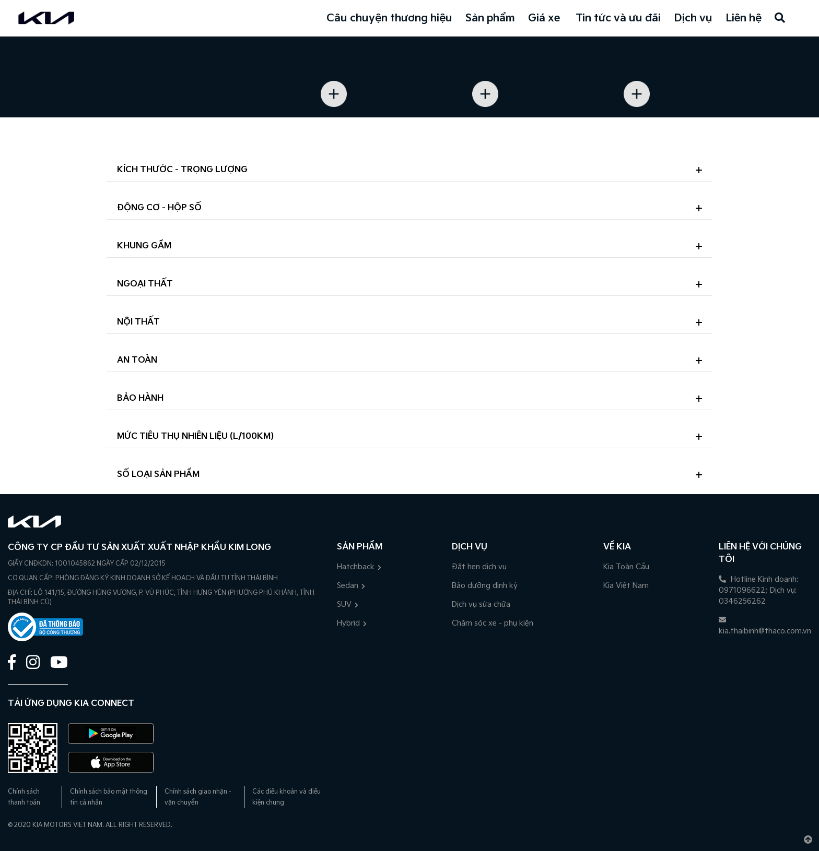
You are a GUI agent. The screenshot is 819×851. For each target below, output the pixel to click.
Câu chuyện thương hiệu (389, 18)
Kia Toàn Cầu (626, 566)
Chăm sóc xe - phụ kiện (492, 623)
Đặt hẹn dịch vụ (479, 566)
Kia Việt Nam (626, 585)
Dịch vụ (693, 18)
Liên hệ (744, 18)
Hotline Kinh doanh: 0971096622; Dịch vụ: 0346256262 (758, 590)
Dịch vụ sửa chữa (481, 604)
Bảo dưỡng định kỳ (485, 585)
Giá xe (544, 18)
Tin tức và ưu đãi (618, 18)
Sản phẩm (490, 18)
